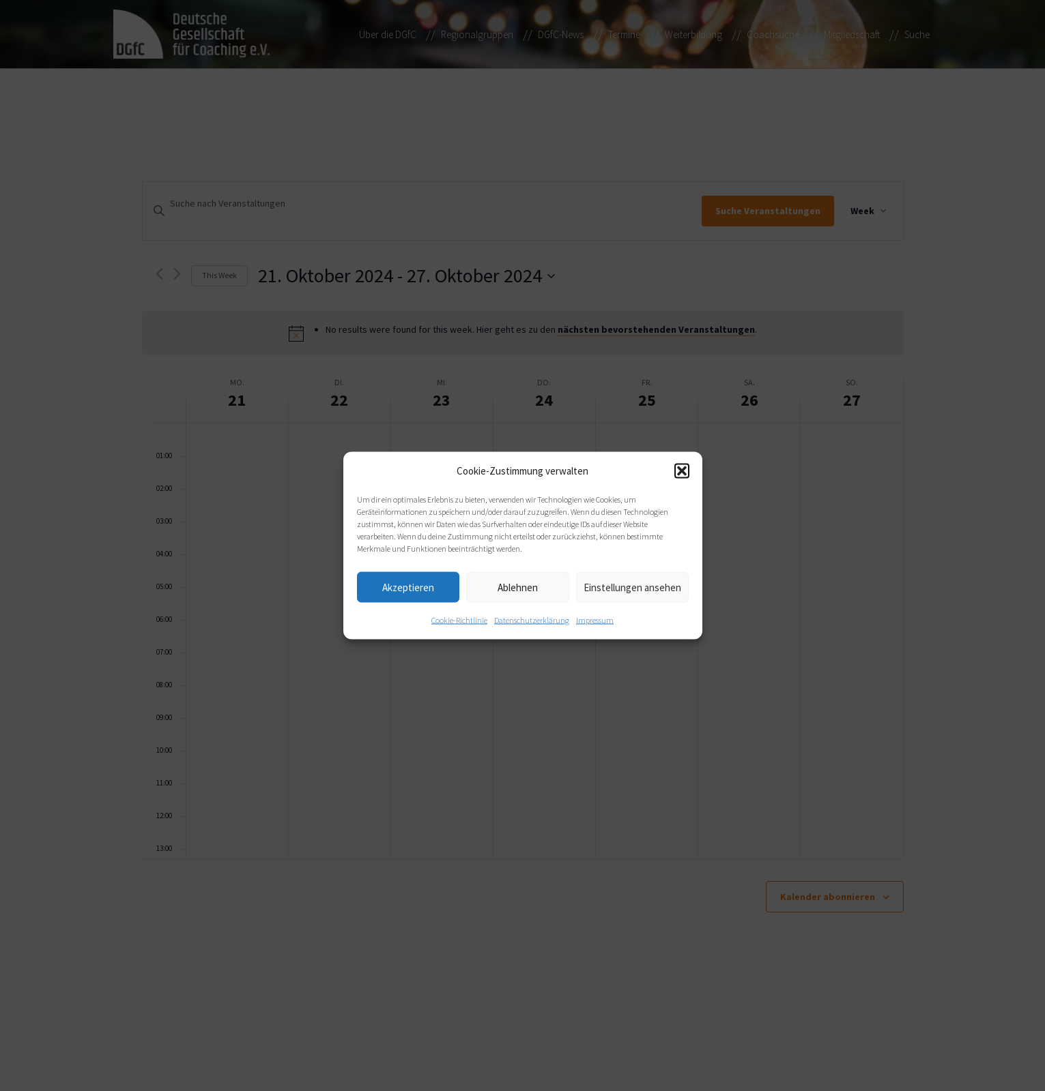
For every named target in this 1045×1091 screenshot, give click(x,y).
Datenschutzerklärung (531, 620)
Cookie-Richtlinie (459, 620)
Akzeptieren (408, 586)
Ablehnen (518, 586)
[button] (682, 471)
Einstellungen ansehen (632, 586)
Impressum (595, 620)
